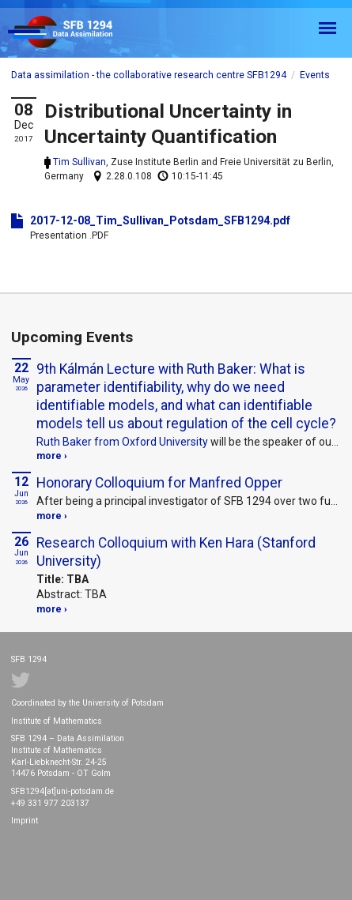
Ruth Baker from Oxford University (122, 441)
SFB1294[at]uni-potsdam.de (62, 791)
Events (315, 75)
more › (51, 455)
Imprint (24, 820)
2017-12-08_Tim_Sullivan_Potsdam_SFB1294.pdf (160, 220)
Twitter (20, 680)
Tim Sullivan (79, 162)
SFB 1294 (74, 33)
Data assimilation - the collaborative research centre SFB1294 (148, 75)
